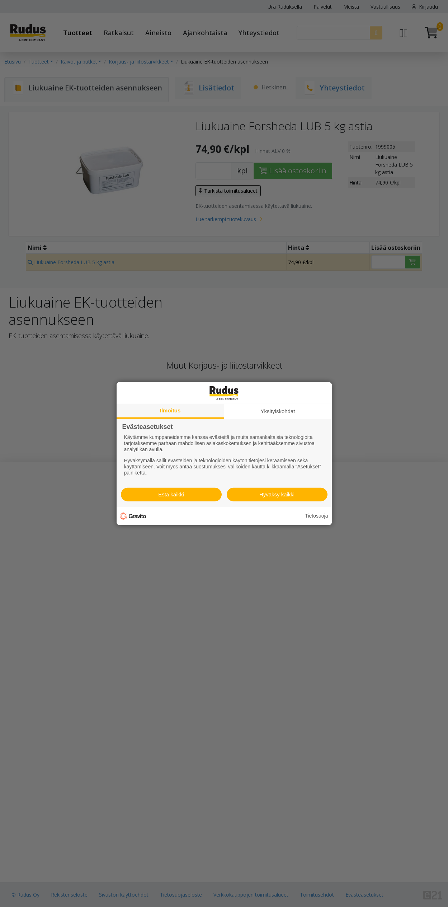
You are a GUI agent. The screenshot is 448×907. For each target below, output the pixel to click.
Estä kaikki (171, 494)
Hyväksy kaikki (276, 494)
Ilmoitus (170, 410)
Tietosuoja (316, 516)
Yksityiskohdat (278, 411)
